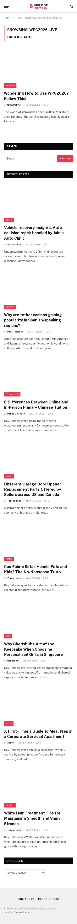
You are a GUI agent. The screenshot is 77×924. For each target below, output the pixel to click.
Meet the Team (48, 899)
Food (9, 723)
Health (10, 805)
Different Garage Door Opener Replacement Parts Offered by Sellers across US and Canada (32, 489)
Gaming (10, 85)
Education (12, 394)
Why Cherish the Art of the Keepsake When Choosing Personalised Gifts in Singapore (33, 649)
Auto (9, 220)
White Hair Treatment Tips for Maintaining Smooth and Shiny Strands (32, 818)
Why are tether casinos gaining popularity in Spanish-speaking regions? (33, 320)
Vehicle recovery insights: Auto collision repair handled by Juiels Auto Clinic (34, 232)
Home (9, 476)
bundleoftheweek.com (17, 912)
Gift (8, 636)
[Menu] (6, 6)
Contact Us (26, 899)
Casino (10, 307)
